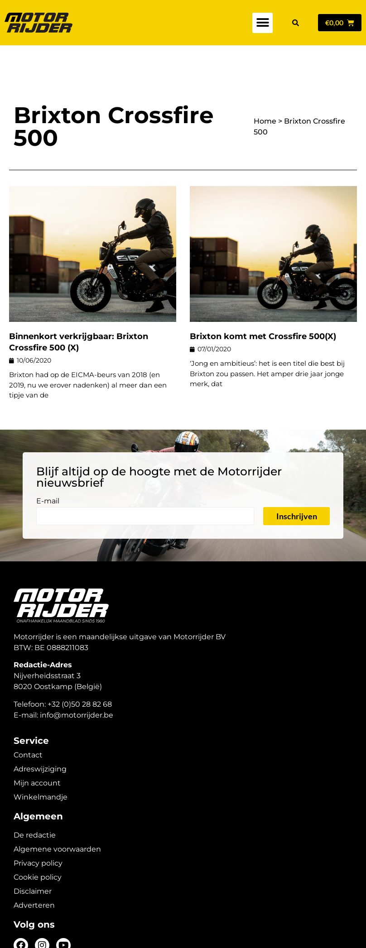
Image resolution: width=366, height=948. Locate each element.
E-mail (47, 470)
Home (265, 89)
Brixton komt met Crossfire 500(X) (263, 305)
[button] (262, 23)
